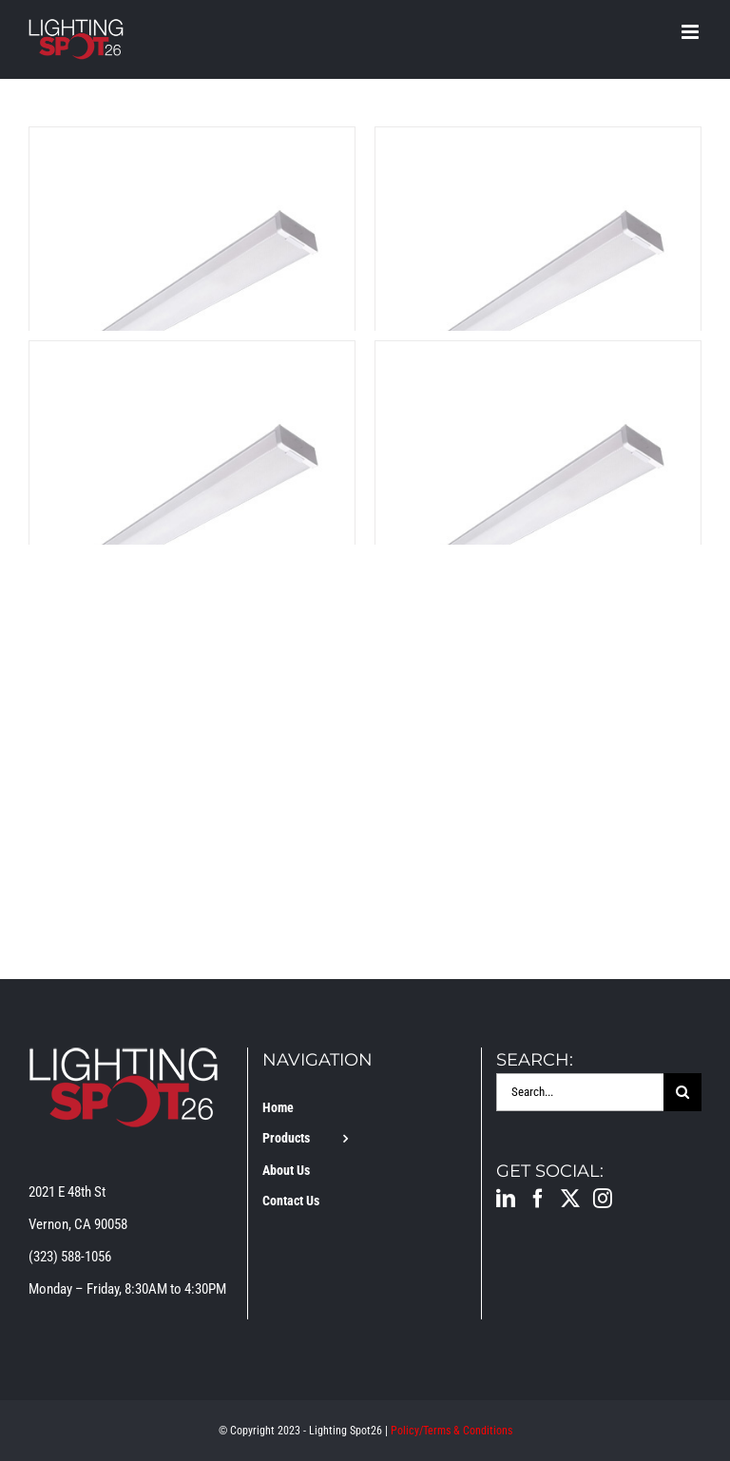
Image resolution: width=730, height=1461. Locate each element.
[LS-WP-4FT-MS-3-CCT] (538, 357)
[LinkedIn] (505, 1198)
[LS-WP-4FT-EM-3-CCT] (538, 143)
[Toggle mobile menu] (691, 32)
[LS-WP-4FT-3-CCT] (192, 143)
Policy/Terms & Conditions (451, 1430)
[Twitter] (570, 1198)
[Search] (682, 1092)
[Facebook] (538, 1198)
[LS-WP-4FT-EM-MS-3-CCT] (192, 357)
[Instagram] (602, 1198)
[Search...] (579, 1092)
